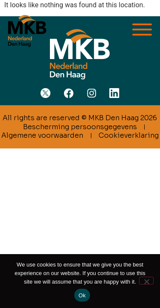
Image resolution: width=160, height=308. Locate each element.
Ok (82, 295)
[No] (146, 280)
